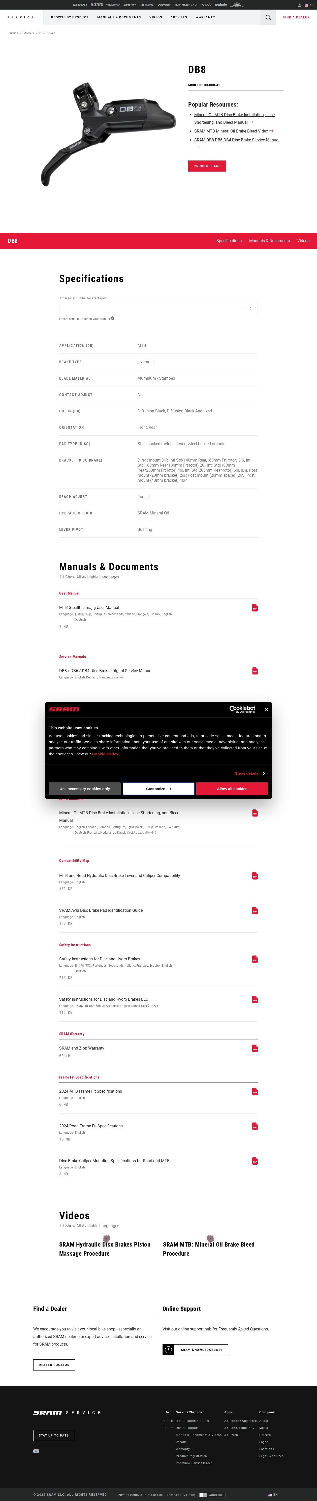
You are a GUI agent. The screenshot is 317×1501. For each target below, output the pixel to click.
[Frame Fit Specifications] (255, 1093)
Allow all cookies (232, 789)
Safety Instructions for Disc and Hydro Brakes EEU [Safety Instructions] (121, 1006)
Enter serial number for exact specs (84, 298)
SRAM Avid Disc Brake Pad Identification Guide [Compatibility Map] (121, 917)
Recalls (181, 1442)
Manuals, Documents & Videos (198, 1435)
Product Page (207, 166)
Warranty (205, 17)
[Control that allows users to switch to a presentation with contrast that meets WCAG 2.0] (212, 1495)
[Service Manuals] (255, 673)
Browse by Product (70, 17)
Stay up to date (54, 1435)
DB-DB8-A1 (47, 33)
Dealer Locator (54, 1365)
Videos (155, 17)
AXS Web (231, 1435)
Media (263, 1428)
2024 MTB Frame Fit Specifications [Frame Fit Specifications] (121, 1098)
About (263, 1421)
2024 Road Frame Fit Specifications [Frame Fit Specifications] (121, 1132)
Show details (247, 773)
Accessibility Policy (181, 1495)
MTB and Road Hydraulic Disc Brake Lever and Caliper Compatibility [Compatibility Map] (121, 882)
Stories (168, 1421)
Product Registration (191, 1456)
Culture (168, 1428)
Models (28, 33)
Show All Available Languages (92, 577)
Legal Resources (271, 1456)
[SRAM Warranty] (255, 1050)
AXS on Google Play (239, 1428)
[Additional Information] (247, 308)
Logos (263, 1442)
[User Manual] (255, 610)
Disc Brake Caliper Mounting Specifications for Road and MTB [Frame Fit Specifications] (121, 1167)
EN (309, 5)
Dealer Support (187, 1428)
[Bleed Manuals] (255, 815)
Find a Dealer (296, 17)
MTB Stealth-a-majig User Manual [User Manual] (121, 617)
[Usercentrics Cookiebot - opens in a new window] (233, 709)
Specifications (229, 240)
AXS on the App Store (240, 1421)
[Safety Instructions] (255, 961)
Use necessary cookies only (84, 789)
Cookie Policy (105, 754)
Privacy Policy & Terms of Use (140, 1495)
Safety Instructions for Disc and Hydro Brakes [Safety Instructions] (121, 968)
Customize (158, 789)
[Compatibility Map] (255, 878)
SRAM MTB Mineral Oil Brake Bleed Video (231, 131)
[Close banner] (266, 709)
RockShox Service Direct (194, 1463)
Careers (265, 1435)
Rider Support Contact (192, 1421)
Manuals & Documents (119, 17)
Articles (179, 17)
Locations (266, 1449)
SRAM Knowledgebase (202, 1350)
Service (22, 17)
